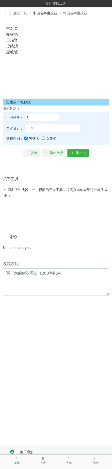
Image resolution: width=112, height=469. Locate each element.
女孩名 (51, 138)
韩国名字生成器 (75, 13)
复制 (31, 153)
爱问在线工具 (56, 3)
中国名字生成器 (45, 13)
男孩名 (34, 138)
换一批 (78, 153)
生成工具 (20, 13)
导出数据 (54, 153)
